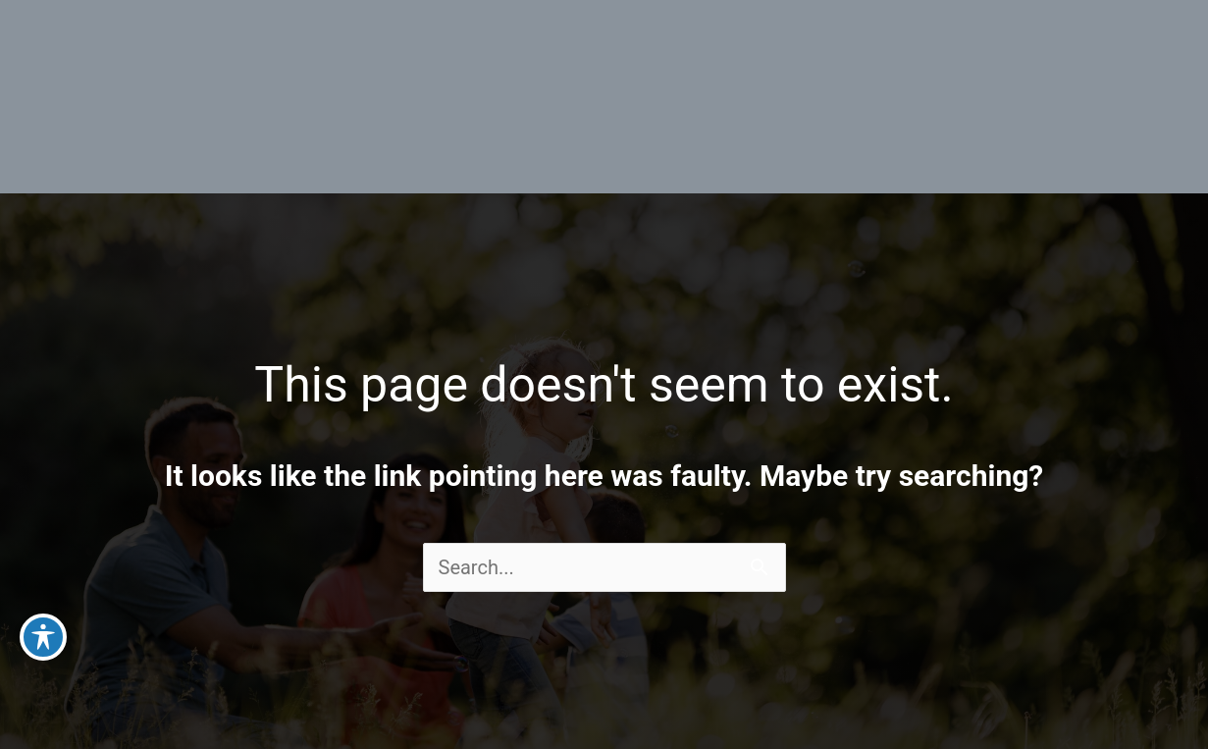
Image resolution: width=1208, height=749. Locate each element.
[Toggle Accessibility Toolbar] (43, 637)
